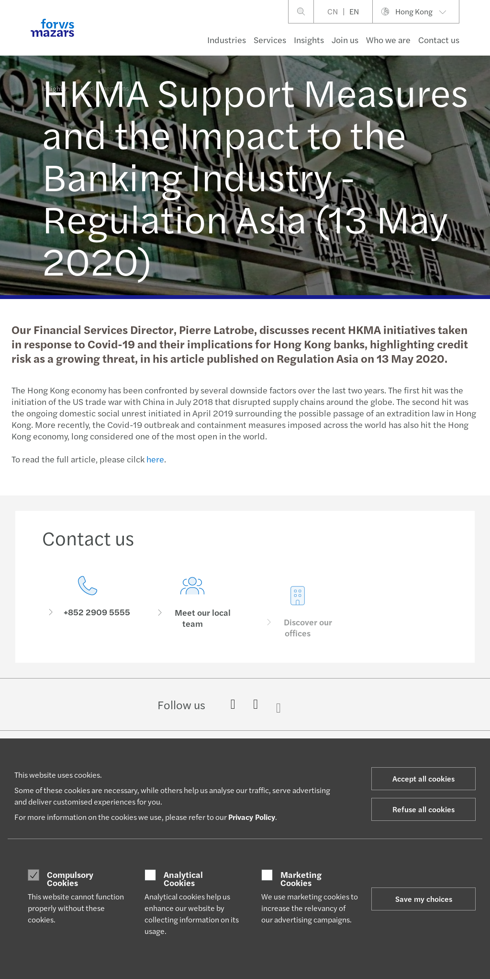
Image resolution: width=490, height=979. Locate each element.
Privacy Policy (251, 816)
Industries (226, 40)
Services (270, 40)
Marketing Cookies (301, 878)
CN (332, 11)
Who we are (388, 40)
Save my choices (423, 898)
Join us (345, 40)
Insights (309, 40)
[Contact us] (87, 605)
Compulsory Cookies (70, 878)
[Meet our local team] (192, 619)
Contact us (438, 40)
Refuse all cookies (423, 809)
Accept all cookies (423, 778)
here (154, 459)
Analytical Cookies (183, 878)
